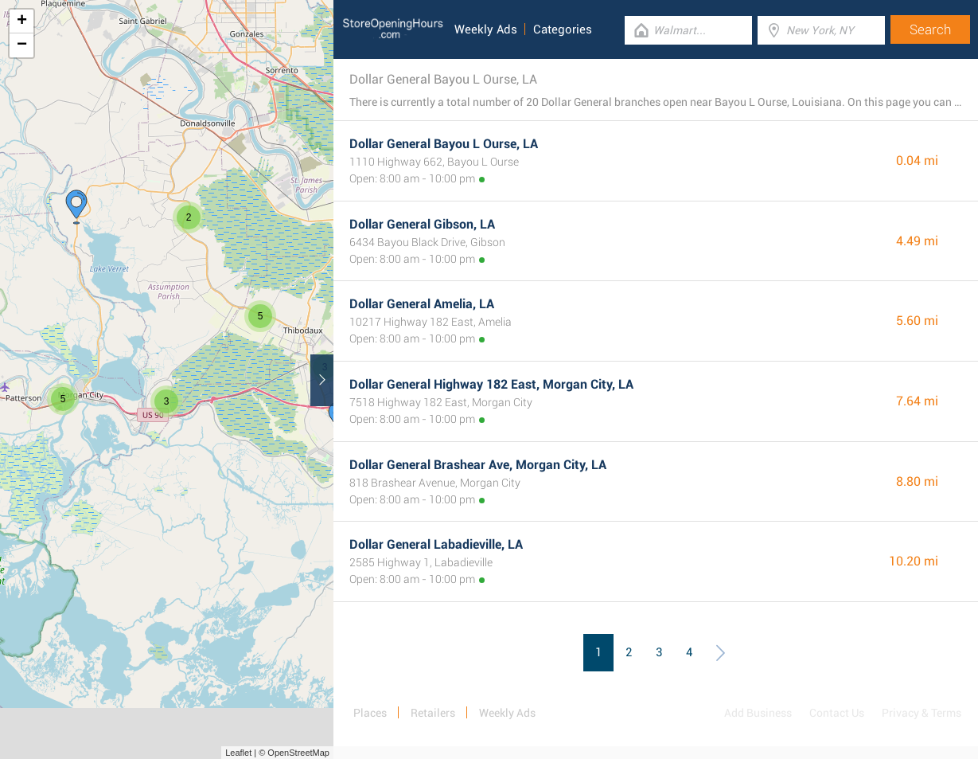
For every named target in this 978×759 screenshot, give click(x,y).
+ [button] (22, 21)
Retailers (433, 712)
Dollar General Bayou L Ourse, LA (443, 143)
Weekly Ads (485, 29)
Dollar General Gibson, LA (422, 224)
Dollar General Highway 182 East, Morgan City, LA (491, 384)
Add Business (758, 712)
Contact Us (836, 712)
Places (370, 712)
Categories (562, 29)
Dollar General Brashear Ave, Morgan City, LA (477, 464)
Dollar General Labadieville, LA (436, 544)
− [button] (22, 45)
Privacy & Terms (921, 712)
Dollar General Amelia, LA (421, 303)
